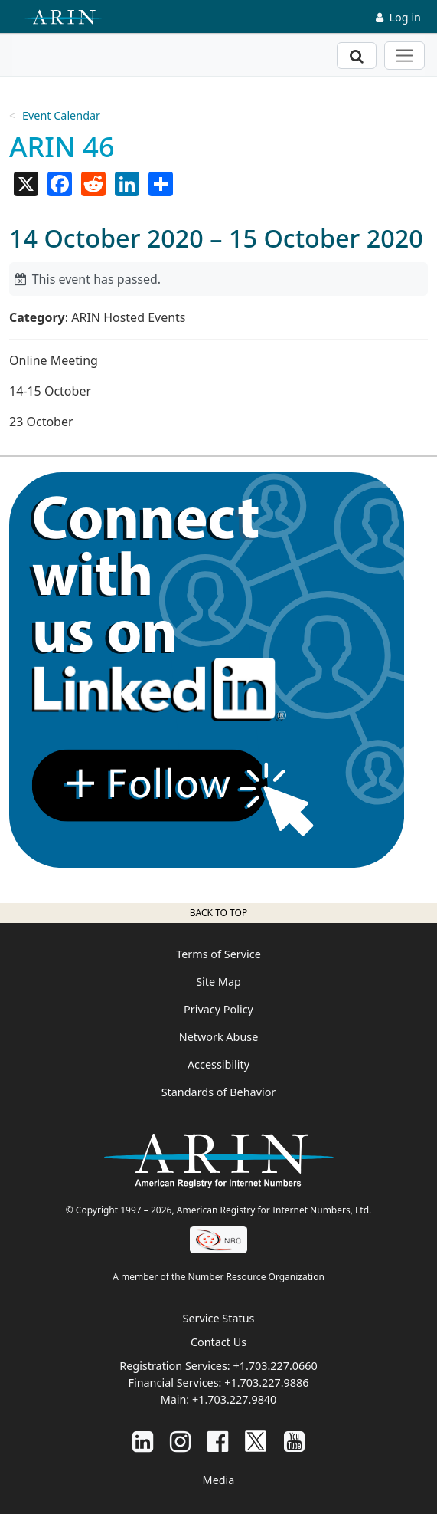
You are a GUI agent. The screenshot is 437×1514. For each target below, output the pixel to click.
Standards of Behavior (218, 1092)
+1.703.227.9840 (234, 1399)
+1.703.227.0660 (275, 1365)
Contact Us (218, 1342)
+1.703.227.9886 (266, 1382)
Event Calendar (61, 115)
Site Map (218, 981)
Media (219, 1480)
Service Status (219, 1318)
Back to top (218, 912)
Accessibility (218, 1064)
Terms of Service (218, 954)
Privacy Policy (218, 1009)
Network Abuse (219, 1037)
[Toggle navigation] (404, 55)
